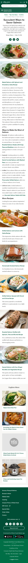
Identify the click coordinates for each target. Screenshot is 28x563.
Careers (4, 515)
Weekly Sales (5, 496)
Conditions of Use (13, 548)
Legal (20, 553)
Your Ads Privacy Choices (17, 545)
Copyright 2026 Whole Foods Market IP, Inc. (14, 542)
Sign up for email (14, 528)
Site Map (8, 553)
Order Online (5, 512)
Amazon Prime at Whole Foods (10, 503)
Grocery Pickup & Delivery (9, 490)
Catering (4, 499)
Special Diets (5, 509)
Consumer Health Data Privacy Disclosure (13, 551)
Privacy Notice (7, 545)
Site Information (14, 553)
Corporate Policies (14, 556)
